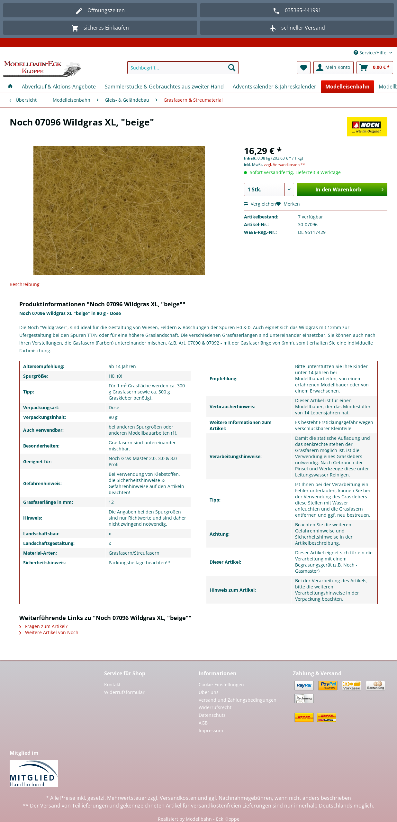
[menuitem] (183, 70)
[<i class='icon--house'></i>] (10, 86)
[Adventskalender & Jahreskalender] (274, 86)
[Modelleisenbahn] (347, 86)
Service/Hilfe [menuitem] (371, 53)
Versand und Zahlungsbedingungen (237, 700)
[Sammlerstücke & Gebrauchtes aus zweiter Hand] (164, 86)
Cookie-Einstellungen (221, 684)
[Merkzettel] (304, 67)
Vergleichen (260, 204)
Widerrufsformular (124, 692)
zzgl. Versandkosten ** (284, 164)
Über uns (209, 692)
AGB (203, 723)
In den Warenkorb (349, 188)
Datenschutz (212, 715)
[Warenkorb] (374, 67)
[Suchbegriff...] (183, 67)
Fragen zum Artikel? (43, 626)
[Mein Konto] (333, 67)
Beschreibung (25, 284)
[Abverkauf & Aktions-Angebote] (58, 86)
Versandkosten (178, 797)
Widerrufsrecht (215, 707)
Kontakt (112, 684)
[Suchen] (232, 67)
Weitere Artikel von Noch (48, 632)
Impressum (211, 730)
